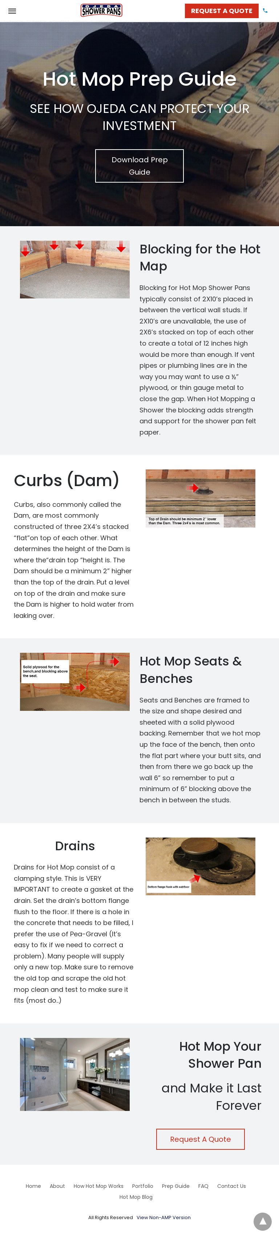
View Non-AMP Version (164, 1217)
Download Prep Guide (140, 166)
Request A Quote (200, 1139)
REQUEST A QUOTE (221, 10)
